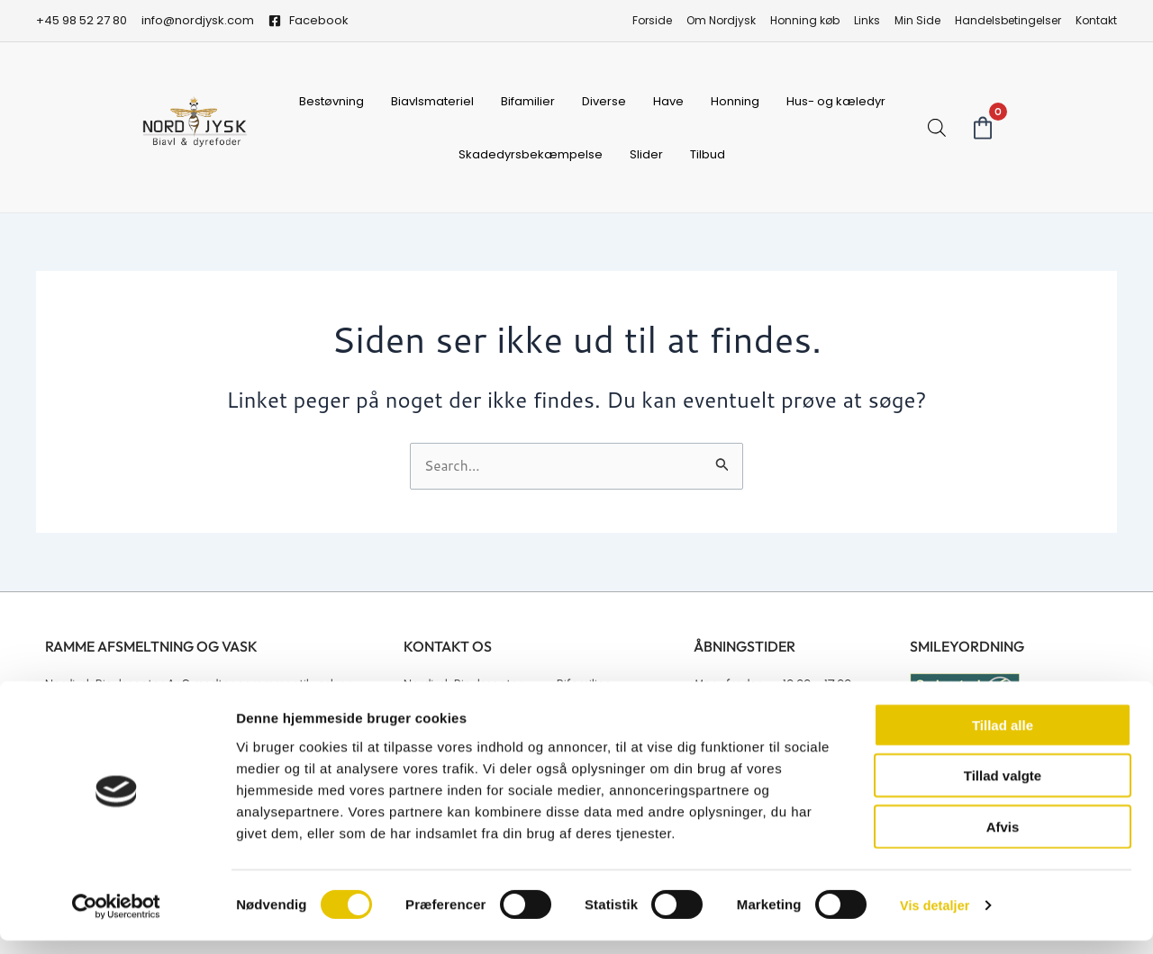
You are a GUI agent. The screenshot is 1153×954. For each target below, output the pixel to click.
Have (668, 101)
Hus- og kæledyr (835, 101)
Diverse (604, 101)
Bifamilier (528, 101)
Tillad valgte (1002, 788)
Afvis (1003, 839)
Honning (735, 101)
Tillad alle (1002, 737)
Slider (646, 154)
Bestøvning (331, 101)
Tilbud (707, 154)
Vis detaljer (936, 918)
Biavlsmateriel (432, 101)
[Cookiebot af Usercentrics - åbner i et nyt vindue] (116, 918)
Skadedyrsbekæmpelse (530, 154)
